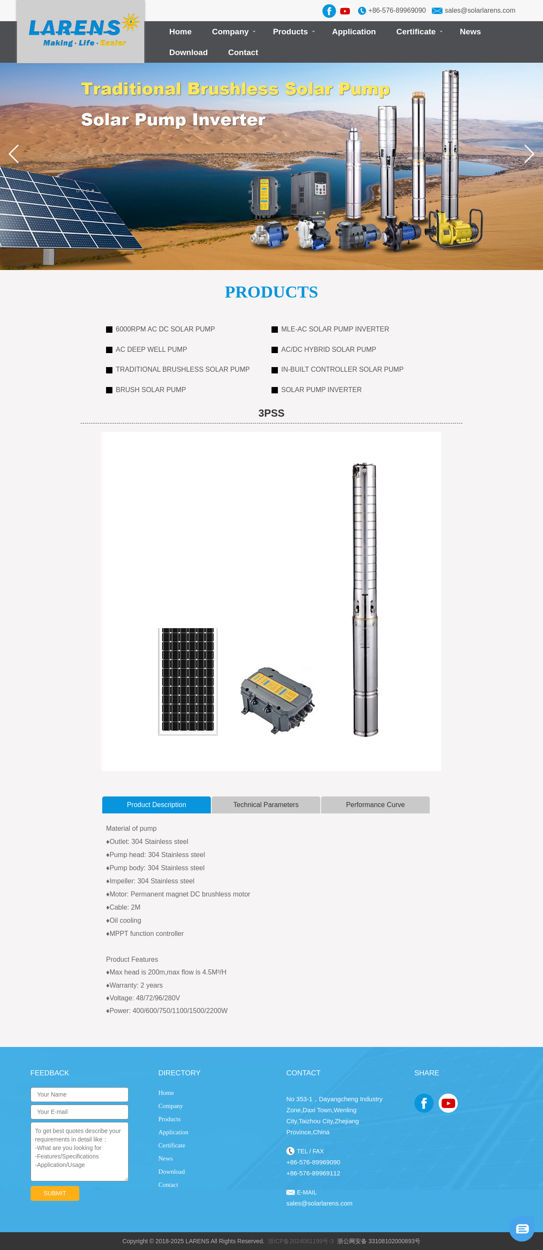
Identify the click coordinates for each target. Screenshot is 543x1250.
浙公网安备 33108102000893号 (379, 1241)
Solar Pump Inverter (317, 389)
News (470, 31)
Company (230, 31)
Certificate (416, 31)
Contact (243, 52)
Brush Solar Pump (146, 389)
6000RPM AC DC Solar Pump (160, 329)
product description (156, 804)
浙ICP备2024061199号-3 (301, 1241)
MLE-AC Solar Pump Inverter (330, 329)
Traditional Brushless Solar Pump (178, 369)
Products (290, 31)
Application (354, 31)
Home (180, 31)
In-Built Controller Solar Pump (337, 369)
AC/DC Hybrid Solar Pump (324, 349)
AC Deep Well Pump (146, 349)
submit (55, 1193)
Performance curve (375, 804)
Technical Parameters (266, 804)
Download (188, 52)
